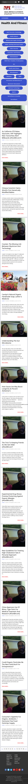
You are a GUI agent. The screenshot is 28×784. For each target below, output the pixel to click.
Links (8, 760)
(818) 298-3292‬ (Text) (20, 7)
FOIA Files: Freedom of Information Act (14, 62)
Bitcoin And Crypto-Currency (14, 40)
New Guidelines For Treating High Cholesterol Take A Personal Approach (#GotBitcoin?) (13, 554)
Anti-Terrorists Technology (14, 32)
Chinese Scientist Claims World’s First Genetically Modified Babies (11, 190)
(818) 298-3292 (18, 6)
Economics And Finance (14, 53)
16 (19, 749)
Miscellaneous (14, 72)
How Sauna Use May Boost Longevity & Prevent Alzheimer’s (12, 388)
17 (21, 749)
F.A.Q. (8, 761)
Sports (14, 92)
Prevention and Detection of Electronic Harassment (14, 82)
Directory (9, 758)
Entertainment (14, 57)
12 (10, 749)
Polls (20, 76)
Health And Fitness (14, 68)
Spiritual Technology (14, 88)
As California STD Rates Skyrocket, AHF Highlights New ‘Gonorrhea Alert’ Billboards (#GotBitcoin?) (12, 134)
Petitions (9, 76)
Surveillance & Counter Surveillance (14, 97)
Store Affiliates (17, 757)
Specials (9, 755)
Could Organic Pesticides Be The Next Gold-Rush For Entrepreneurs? (12, 664)
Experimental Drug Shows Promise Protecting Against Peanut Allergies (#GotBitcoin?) (12, 497)
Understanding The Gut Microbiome (11, 342)
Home (16, 755)
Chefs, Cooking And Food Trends (14, 44)
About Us (9, 757)
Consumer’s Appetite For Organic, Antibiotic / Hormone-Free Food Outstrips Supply (11, 720)
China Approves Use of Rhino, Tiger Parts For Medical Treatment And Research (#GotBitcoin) (11, 610)
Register (17, 763)
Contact (9, 765)
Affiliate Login (17, 760)
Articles (9, 763)
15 (17, 749)
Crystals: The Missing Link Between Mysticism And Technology (11, 246)
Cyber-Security (14, 49)
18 (23, 749)
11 (8, 749)
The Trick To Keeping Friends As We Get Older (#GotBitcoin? (13, 444)
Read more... (5, 158)
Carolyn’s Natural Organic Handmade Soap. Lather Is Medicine (12, 296)
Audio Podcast (14, 36)
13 (12, 749)
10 (6, 749)
